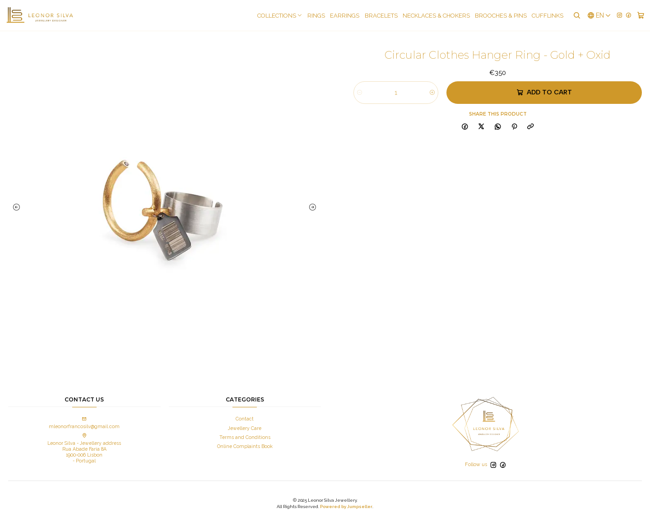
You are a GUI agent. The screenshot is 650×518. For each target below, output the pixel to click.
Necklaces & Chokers (436, 15)
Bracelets (381, 15)
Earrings (344, 15)
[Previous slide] (17, 207)
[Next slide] (312, 207)
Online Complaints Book (245, 446)
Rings (316, 15)
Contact (245, 418)
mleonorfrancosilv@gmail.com (84, 423)
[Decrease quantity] (359, 92)
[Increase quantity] (432, 92)
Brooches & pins (501, 15)
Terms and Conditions (244, 437)
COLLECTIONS (279, 15)
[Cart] (641, 15)
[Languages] (599, 15)
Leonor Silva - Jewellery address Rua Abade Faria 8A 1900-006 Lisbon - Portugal (84, 448)
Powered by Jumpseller (346, 506)
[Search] (576, 15)
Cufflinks (547, 15)
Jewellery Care (244, 428)
